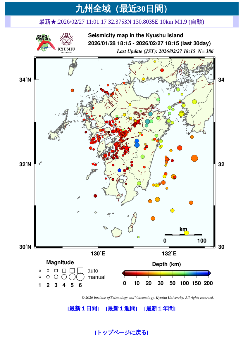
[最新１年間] (159, 308)
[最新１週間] (121, 308)
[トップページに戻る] (121, 332)
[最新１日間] (83, 308)
